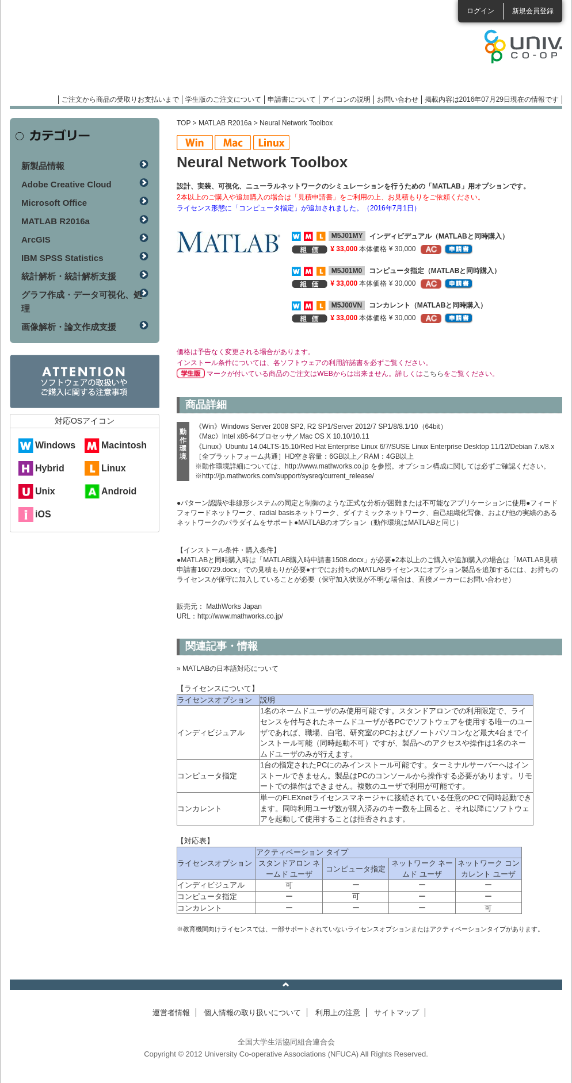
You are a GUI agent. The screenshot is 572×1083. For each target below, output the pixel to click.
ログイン (480, 11)
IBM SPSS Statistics (62, 258)
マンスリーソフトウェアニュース (132, 51)
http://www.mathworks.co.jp (326, 466)
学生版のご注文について (223, 99)
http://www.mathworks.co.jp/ (240, 616)
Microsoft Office (54, 203)
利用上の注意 (337, 1012)
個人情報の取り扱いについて (252, 1012)
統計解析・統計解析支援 (68, 276)
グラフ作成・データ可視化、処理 (81, 301)
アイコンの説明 (346, 99)
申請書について (292, 99)
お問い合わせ (397, 99)
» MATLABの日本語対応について (228, 669)
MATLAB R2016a (225, 123)
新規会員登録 (533, 11)
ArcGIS (36, 239)
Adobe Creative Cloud (66, 184)
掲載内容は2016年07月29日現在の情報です (492, 99)
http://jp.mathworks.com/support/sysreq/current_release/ (288, 476)
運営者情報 (171, 1012)
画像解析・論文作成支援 (68, 327)
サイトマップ (396, 1012)
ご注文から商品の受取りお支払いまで (120, 99)
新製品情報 (42, 166)
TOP (183, 123)
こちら (433, 374)
